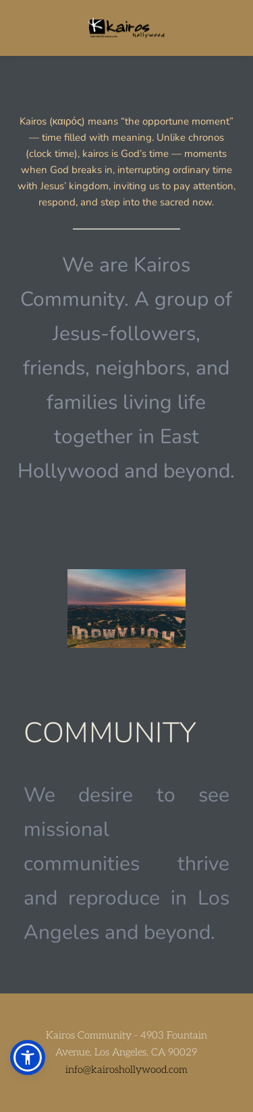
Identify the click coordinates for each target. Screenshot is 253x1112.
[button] (27, 1057)
